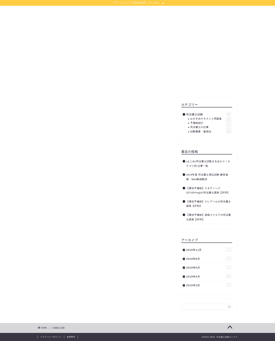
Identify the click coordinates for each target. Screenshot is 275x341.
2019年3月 (208, 285)
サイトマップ (134, 35)
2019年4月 (208, 276)
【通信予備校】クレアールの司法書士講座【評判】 (208, 203)
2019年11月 (208, 249)
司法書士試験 (208, 114)
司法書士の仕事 (210, 127)
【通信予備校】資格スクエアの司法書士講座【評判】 (208, 217)
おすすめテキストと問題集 (210, 119)
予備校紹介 (210, 123)
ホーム (113, 35)
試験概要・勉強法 (210, 131)
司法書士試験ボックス (137, 18)
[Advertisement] (206, 69)
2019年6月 (208, 258)
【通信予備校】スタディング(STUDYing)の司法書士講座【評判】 (208, 190)
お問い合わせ (158, 35)
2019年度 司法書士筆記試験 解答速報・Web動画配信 (207, 177)
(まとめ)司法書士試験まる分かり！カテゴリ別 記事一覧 (208, 163)
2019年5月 (208, 267)
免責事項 (71, 337)
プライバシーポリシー (50, 337)
